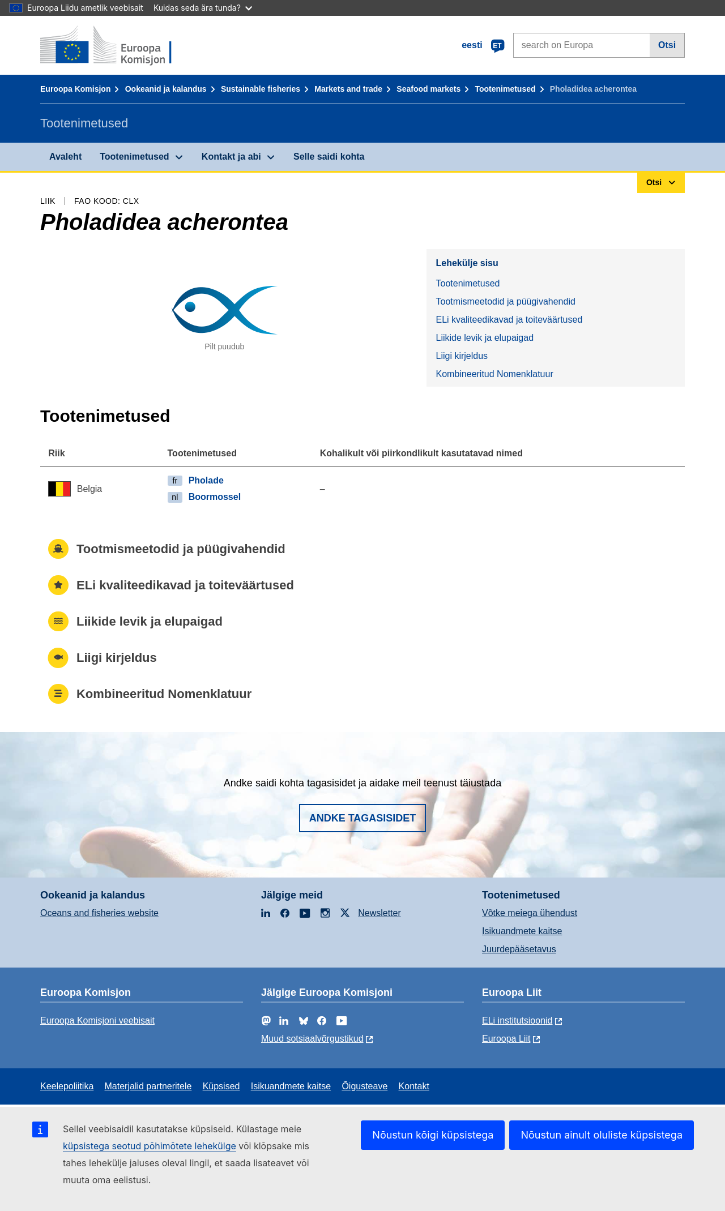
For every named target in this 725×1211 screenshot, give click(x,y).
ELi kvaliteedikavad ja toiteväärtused (509, 319)
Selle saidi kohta (328, 156)
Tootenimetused (505, 88)
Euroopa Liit (506, 1038)
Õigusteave (364, 1086)
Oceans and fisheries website (99, 913)
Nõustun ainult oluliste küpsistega (602, 1135)
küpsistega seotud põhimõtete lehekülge (149, 1146)
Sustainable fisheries (260, 88)
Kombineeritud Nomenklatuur (494, 374)
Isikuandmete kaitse (522, 931)
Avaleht (65, 156)
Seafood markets (428, 88)
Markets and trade (348, 88)
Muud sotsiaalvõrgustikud (312, 1038)
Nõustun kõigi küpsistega (432, 1135)
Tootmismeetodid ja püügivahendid (505, 301)
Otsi (667, 45)
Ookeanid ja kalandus (166, 88)
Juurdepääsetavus (519, 949)
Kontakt (414, 1086)
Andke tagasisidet (362, 818)
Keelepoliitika (66, 1086)
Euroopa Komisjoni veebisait (97, 1020)
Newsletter (379, 913)
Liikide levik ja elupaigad (485, 338)
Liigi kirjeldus (462, 356)
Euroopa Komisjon (75, 88)
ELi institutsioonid (517, 1020)
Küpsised (221, 1086)
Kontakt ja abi (231, 156)
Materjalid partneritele (148, 1086)
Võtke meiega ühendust (529, 913)
